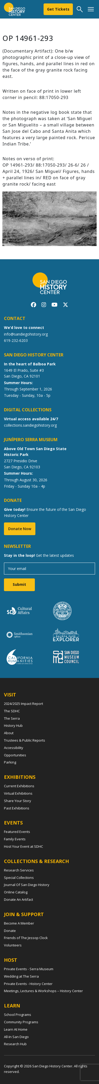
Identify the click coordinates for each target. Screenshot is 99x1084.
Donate (10, 930)
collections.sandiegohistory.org (30, 425)
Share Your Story (17, 800)
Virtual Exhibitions (18, 793)
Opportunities (15, 755)
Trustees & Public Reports (24, 740)
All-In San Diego (16, 1036)
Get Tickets (58, 9)
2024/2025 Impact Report (23, 703)
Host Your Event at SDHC (23, 846)
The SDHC (12, 711)
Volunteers (13, 945)
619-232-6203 (16, 340)
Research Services (19, 870)
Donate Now (19, 528)
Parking (10, 762)
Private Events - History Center (28, 983)
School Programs (17, 1014)
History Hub (13, 725)
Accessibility (13, 747)
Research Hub (15, 1043)
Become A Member (19, 923)
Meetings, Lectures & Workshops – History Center (43, 990)
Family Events (15, 839)
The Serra (12, 718)
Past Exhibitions (16, 808)
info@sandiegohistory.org (26, 334)
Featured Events (17, 831)
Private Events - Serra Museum (28, 969)
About (8, 732)
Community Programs (21, 1022)
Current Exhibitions (19, 786)
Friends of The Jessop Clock (26, 937)
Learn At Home (15, 1029)
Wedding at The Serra (21, 976)
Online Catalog (15, 892)
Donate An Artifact (18, 899)
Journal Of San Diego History (26, 884)
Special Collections (19, 877)
